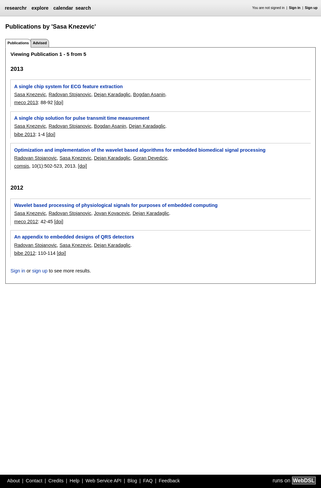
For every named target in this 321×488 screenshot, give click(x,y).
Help (75, 480)
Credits (56, 480)
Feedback (169, 480)
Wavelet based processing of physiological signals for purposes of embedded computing (115, 205)
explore (39, 8)
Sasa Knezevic (30, 94)
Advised (40, 43)
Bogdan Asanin (149, 94)
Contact (34, 480)
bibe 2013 (24, 134)
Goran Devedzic (150, 158)
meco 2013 (26, 102)
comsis (21, 166)
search (83, 8)
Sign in (295, 8)
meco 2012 (26, 221)
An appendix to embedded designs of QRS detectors (74, 237)
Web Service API (103, 480)
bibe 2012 (24, 253)
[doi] (58, 102)
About (13, 480)
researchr (16, 8)
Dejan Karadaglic (112, 94)
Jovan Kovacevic (112, 213)
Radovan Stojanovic (70, 94)
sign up (39, 270)
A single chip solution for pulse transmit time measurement (81, 118)
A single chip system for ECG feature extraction (68, 86)
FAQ (148, 480)
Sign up (311, 8)
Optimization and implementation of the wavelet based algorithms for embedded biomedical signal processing (139, 150)
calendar (63, 8)
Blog (132, 480)
